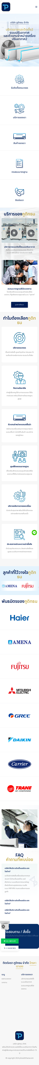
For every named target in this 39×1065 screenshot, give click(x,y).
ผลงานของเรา (6, 979)
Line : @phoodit (10, 941)
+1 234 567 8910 (10, 948)
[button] (18, 62)
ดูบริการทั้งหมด (19, 305)
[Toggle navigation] (36, 7)
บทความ (4, 982)
